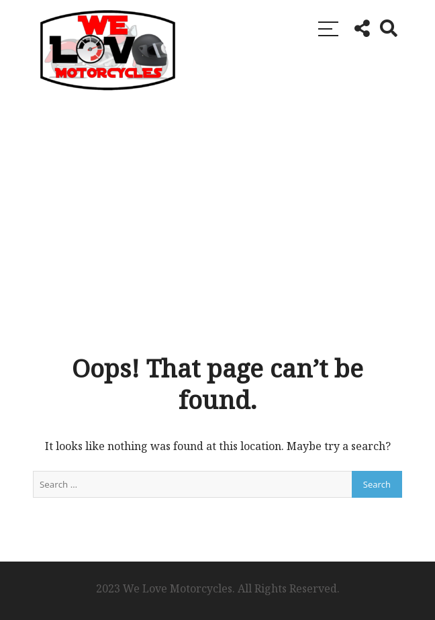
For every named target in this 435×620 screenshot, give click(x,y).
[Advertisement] (217, 218)
